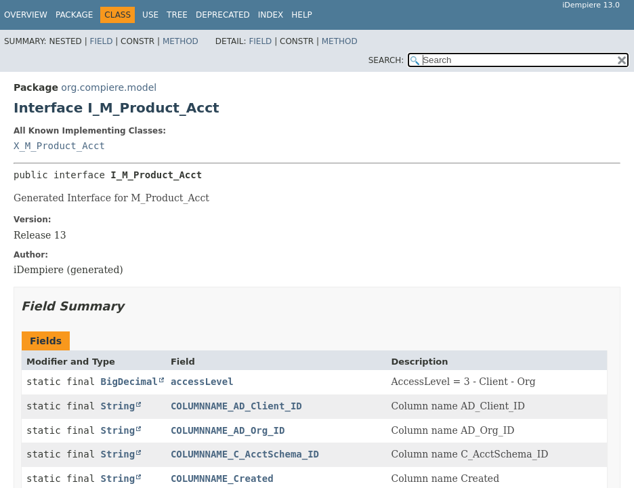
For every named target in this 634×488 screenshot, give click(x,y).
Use (150, 15)
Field (100, 41)
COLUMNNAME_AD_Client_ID (236, 406)
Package (74, 15)
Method (180, 41)
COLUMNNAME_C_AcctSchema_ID (245, 454)
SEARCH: (386, 60)
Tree (177, 15)
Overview (25, 15)
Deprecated (223, 15)
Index (271, 15)
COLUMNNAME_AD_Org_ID (228, 430)
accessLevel (202, 381)
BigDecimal (129, 381)
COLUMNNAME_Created (222, 478)
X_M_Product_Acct (59, 145)
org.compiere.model (108, 87)
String (118, 406)
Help (301, 15)
